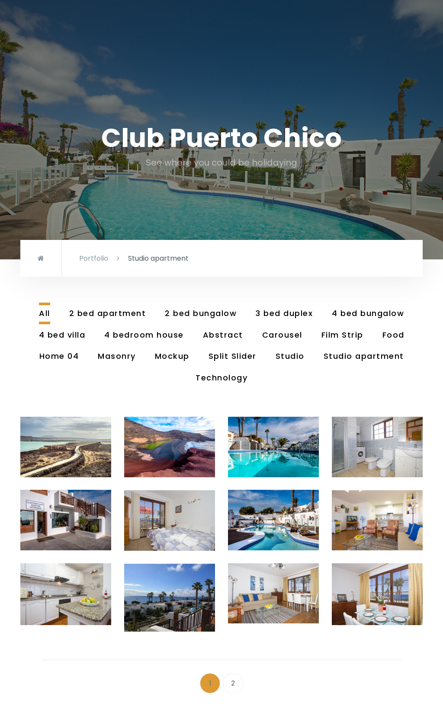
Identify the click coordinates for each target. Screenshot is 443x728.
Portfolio (93, 258)
